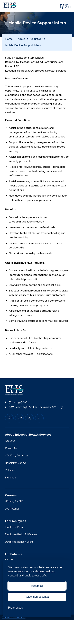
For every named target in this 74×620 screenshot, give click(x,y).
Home (9, 38)
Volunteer (36, 38)
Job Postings (12, 508)
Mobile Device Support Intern (23, 45)
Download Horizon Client (19, 541)
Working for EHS (14, 501)
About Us (10, 441)
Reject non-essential (37, 596)
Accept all (37, 585)
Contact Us (11, 448)
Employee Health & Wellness (21, 534)
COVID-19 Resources (16, 455)
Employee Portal (14, 527)
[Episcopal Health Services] (11, 6)
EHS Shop (10, 477)
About (21, 38)
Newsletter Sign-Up (15, 463)
